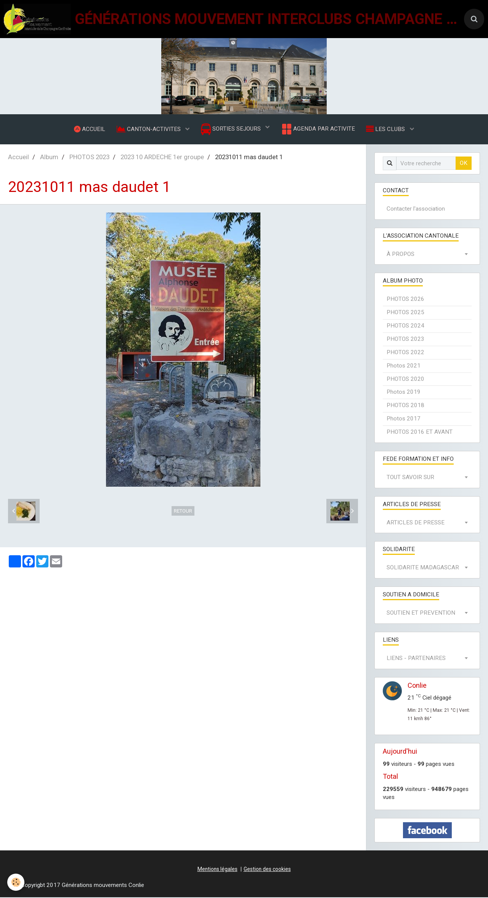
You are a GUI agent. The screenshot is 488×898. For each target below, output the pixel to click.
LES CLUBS (386, 129)
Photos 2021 (404, 366)
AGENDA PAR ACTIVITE (318, 129)
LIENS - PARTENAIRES (416, 658)
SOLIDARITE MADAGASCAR (423, 568)
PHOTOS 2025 (405, 313)
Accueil (18, 157)
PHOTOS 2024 (405, 326)
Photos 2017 (404, 419)
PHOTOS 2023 (89, 157)
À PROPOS (400, 254)
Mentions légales (217, 870)
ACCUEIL (89, 129)
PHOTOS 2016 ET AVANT (420, 432)
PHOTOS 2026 (405, 299)
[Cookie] (16, 882)
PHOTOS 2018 (405, 406)
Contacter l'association (416, 209)
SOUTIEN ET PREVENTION (421, 613)
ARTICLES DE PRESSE (416, 523)
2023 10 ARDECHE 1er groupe (162, 157)
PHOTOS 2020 (405, 379)
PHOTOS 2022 (405, 353)
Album (49, 157)
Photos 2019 (404, 392)
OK (463, 163)
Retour (183, 512)
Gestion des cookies (267, 870)
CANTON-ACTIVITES (149, 129)
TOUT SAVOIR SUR (410, 478)
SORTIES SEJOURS (231, 130)
